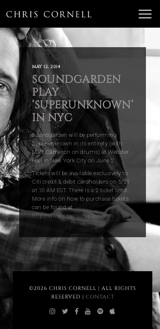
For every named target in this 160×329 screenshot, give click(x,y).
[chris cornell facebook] (77, 311)
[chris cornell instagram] (52, 311)
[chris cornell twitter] (65, 311)
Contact (100, 296)
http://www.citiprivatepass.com (72, 216)
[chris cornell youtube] (88, 311)
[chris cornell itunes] (113, 311)
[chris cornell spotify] (100, 311)
